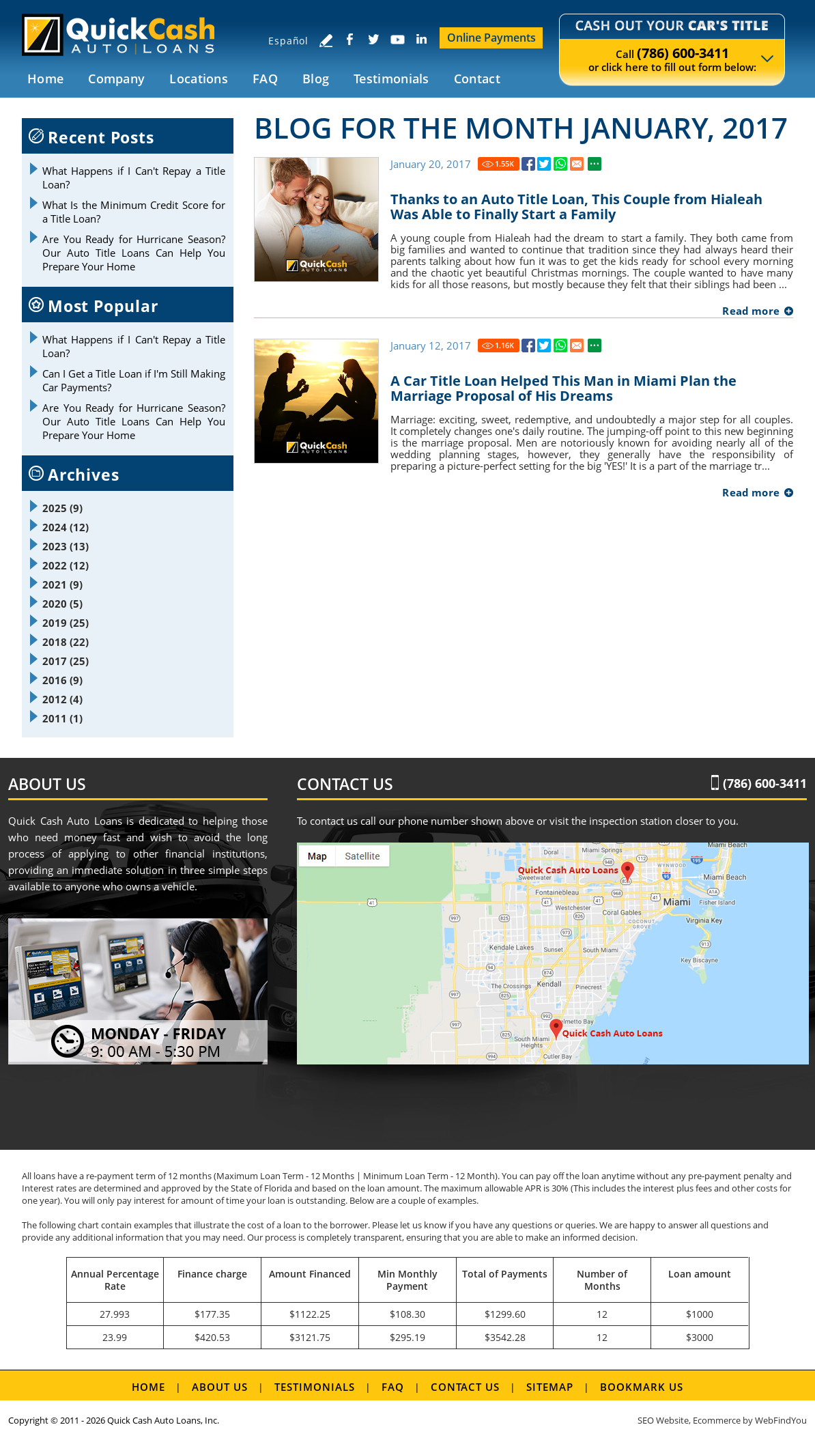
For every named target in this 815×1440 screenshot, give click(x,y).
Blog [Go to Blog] (315, 78)
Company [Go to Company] (116, 78)
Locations (198, 78)
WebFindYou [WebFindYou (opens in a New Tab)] (781, 1420)
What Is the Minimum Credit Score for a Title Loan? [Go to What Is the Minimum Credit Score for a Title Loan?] (133, 211)
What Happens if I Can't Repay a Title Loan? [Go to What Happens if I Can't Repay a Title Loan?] (133, 177)
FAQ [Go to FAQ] (265, 78)
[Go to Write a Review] (325, 40)
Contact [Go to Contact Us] (477, 78)
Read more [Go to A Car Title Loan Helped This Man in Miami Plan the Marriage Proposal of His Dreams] (751, 492)
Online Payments (491, 37)
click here (624, 67)
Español (288, 40)
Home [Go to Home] (45, 78)
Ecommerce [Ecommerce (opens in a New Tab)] (717, 1420)
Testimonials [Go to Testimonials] (391, 78)
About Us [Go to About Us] (220, 1387)
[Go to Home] (126, 34)
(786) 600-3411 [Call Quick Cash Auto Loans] (683, 53)
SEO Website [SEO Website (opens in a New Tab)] (663, 1420)
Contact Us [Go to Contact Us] (465, 1387)
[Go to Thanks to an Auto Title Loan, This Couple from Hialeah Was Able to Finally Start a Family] (528, 164)
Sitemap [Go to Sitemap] (549, 1387)
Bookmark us (641, 1387)
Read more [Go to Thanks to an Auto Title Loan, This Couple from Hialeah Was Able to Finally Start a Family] (751, 310)
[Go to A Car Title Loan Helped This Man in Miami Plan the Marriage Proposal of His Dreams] (528, 345)
